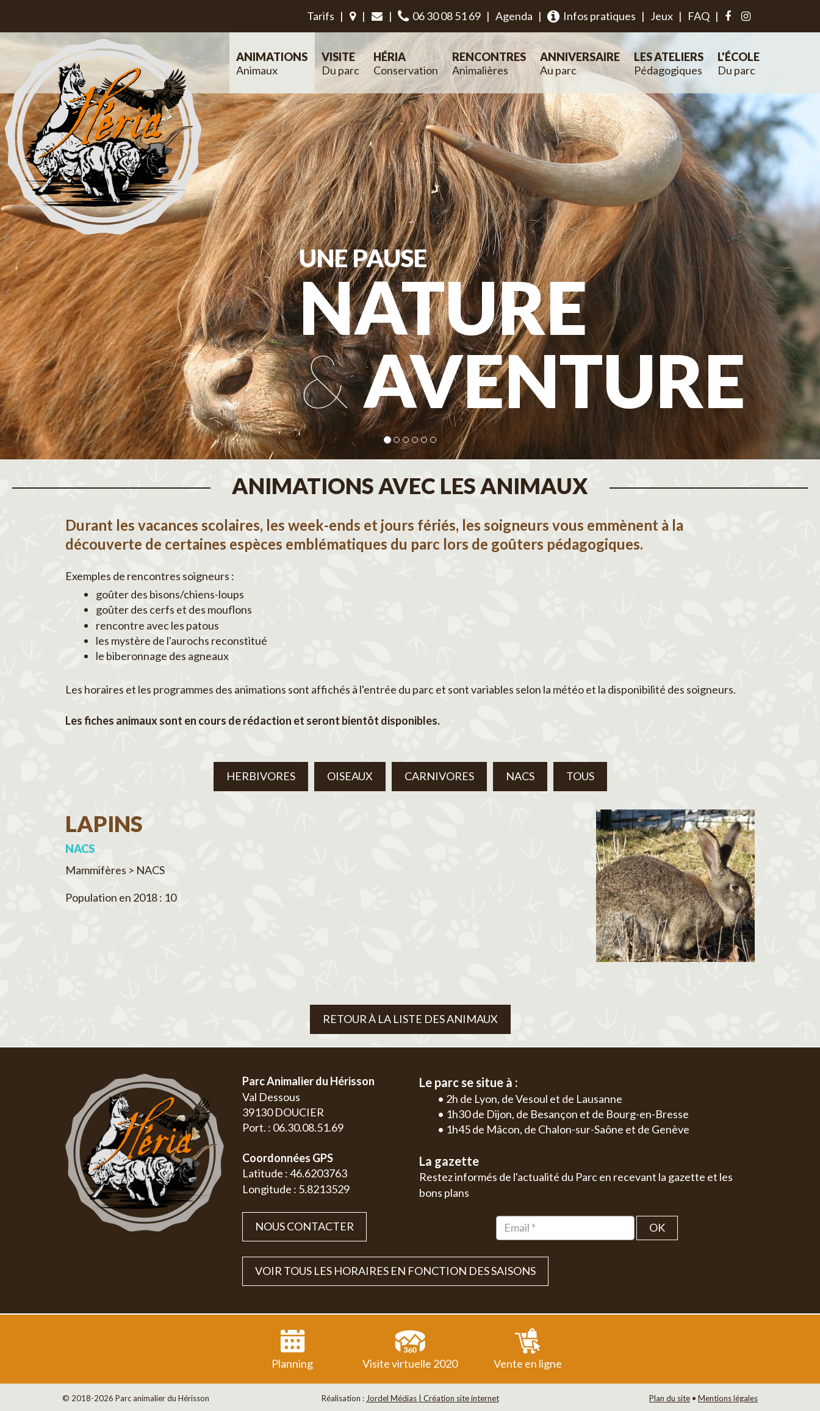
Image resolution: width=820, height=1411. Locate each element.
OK (657, 1227)
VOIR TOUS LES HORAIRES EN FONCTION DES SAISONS (395, 1270)
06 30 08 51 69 (439, 16)
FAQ (699, 16)
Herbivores (260, 776)
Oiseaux (350, 776)
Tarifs (320, 16)
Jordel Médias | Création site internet (432, 1398)
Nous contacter (304, 1226)
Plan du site (669, 1398)
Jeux (661, 16)
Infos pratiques (591, 16)
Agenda (514, 16)
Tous (580, 776)
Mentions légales (728, 1398)
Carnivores (439, 776)
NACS (520, 776)
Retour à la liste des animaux (410, 1018)
